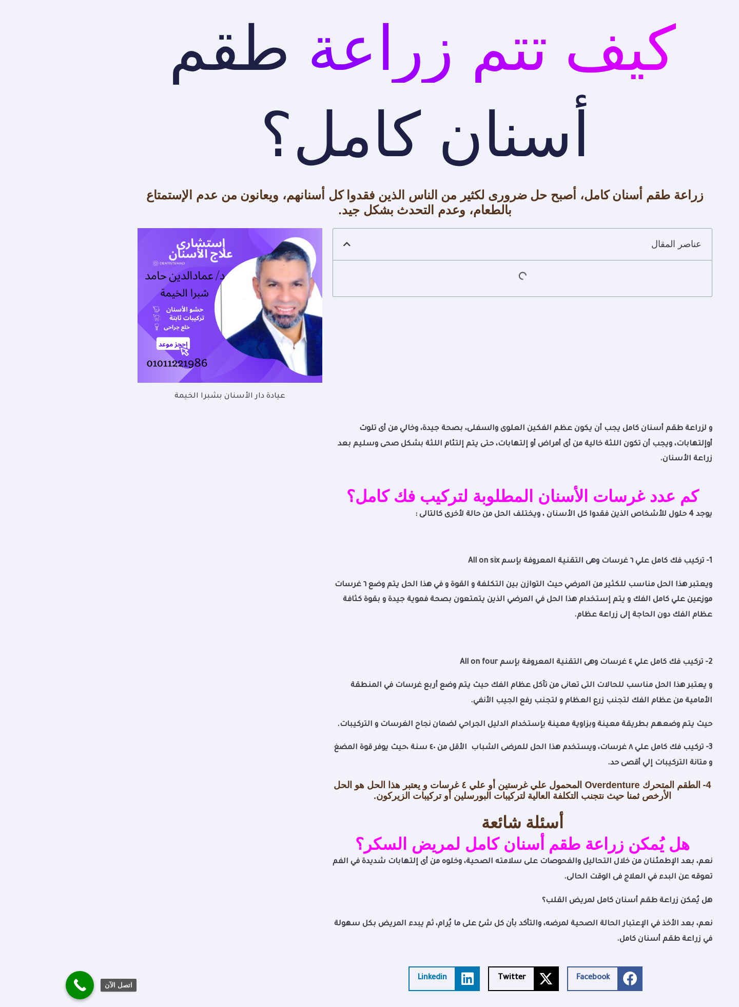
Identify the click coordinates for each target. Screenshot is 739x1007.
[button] (291, 244)
